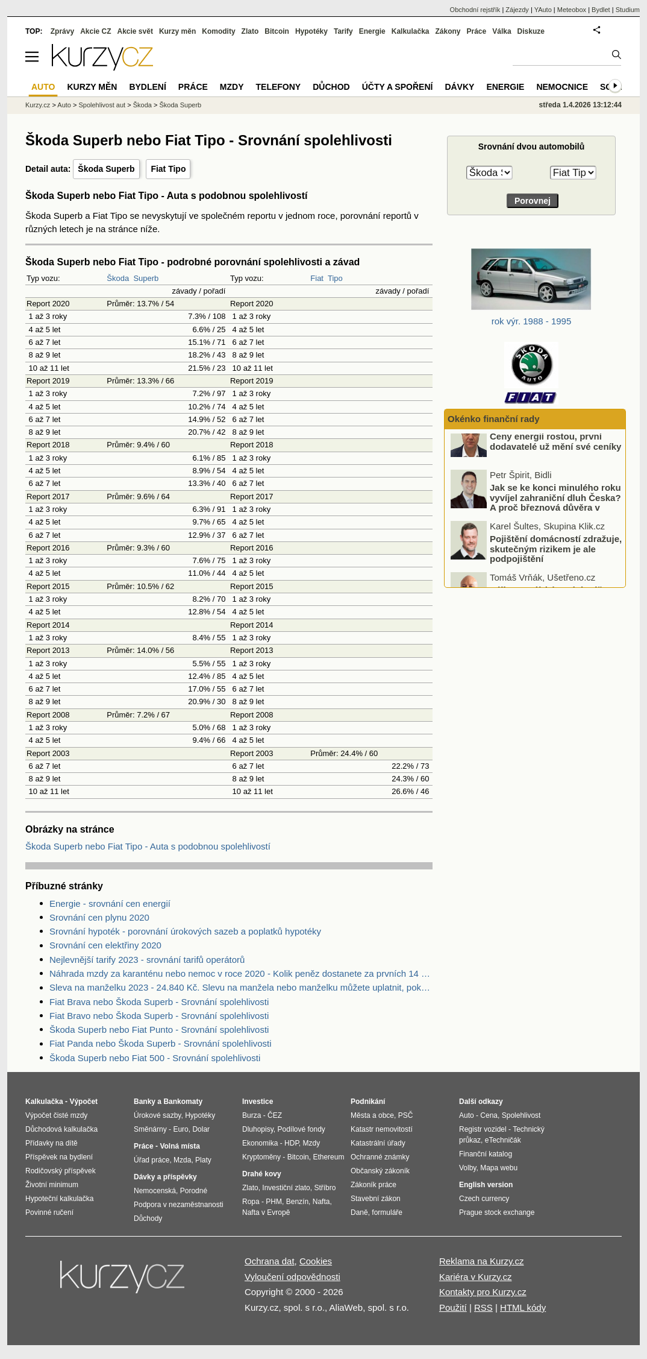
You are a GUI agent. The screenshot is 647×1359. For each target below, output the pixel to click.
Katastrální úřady (378, 1143)
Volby (467, 1168)
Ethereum (328, 1157)
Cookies (315, 1261)
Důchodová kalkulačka (61, 1129)
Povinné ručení (49, 1212)
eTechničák (503, 1140)
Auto (64, 105)
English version (486, 1185)
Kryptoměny (261, 1157)
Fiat (317, 278)
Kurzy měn (177, 31)
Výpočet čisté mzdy (56, 1115)
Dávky (459, 87)
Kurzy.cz (37, 105)
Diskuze (531, 31)
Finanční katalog (485, 1154)
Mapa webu (498, 1168)
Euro (180, 1129)
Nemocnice (562, 87)
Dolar (201, 1129)
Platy (203, 1160)
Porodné (193, 1191)
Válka (501, 31)
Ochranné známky (380, 1157)
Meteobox (571, 9)
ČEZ (274, 1115)
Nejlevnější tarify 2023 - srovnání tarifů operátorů (147, 959)
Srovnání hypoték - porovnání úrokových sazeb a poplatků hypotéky (185, 931)
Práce (477, 31)
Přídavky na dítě (51, 1143)
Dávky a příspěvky (165, 1177)
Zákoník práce (373, 1185)
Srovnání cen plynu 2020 (99, 917)
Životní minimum (51, 1185)
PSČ (405, 1115)
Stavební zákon (376, 1198)
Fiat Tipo (168, 169)
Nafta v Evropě (266, 1212)
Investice (257, 1101)
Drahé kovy (261, 1174)
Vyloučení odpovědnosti (292, 1277)
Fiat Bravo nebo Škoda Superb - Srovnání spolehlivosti (159, 1016)
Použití (453, 1307)
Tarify (343, 31)
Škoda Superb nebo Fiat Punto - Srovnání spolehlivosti (159, 1029)
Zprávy (62, 31)
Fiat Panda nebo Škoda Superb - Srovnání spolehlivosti (160, 1043)
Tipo (335, 278)
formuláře (387, 1212)
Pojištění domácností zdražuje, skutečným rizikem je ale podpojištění (556, 565)
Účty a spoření (397, 87)
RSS (483, 1307)
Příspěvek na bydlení (59, 1157)
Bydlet (601, 9)
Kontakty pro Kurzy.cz (483, 1292)
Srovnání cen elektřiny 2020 (105, 945)
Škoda (118, 278)
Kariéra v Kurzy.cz (475, 1277)
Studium (628, 9)
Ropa (251, 1201)
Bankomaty (182, 1101)
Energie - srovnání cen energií (109, 903)
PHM (274, 1201)
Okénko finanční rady (494, 419)
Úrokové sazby (157, 1115)
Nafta (321, 1201)
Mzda (182, 1160)
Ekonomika (260, 1143)
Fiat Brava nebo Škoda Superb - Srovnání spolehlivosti (159, 1002)
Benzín (297, 1201)
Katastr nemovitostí (382, 1129)
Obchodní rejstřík (475, 9)
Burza (251, 1115)
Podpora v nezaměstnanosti (178, 1204)
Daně (359, 1212)
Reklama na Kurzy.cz (481, 1261)
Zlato (250, 31)
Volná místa (179, 1146)
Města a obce (372, 1115)
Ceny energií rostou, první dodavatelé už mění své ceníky (555, 457)
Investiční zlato (286, 1188)
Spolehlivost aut (101, 105)
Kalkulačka (411, 31)
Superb (145, 278)
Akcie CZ (95, 31)
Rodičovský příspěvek (60, 1171)
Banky (144, 1101)
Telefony (278, 87)
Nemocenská (155, 1191)
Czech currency (484, 1198)
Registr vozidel (483, 1129)
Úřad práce (151, 1160)
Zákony (447, 31)
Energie (372, 31)
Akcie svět (135, 31)
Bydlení (147, 87)
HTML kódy (523, 1307)
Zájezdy (517, 9)
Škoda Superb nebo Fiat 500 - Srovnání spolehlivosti (154, 1058)
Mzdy (232, 87)
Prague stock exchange (496, 1212)
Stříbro (325, 1188)
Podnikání (368, 1101)
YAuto (543, 9)
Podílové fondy (301, 1129)
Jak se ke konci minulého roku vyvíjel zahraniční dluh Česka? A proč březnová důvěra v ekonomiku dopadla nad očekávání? (536, 524)
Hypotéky (311, 31)
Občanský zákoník (380, 1171)
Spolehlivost (521, 1115)
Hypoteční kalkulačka (59, 1198)
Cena (489, 1115)
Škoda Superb (106, 169)
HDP (291, 1143)
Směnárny (150, 1129)
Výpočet (83, 1101)
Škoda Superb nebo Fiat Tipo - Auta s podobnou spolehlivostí (147, 846)
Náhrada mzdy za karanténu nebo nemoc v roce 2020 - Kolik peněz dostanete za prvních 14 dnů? (241, 973)
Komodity (218, 31)
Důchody (148, 1218)
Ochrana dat (270, 1261)
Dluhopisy (257, 1129)
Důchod (331, 87)
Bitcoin (276, 31)
